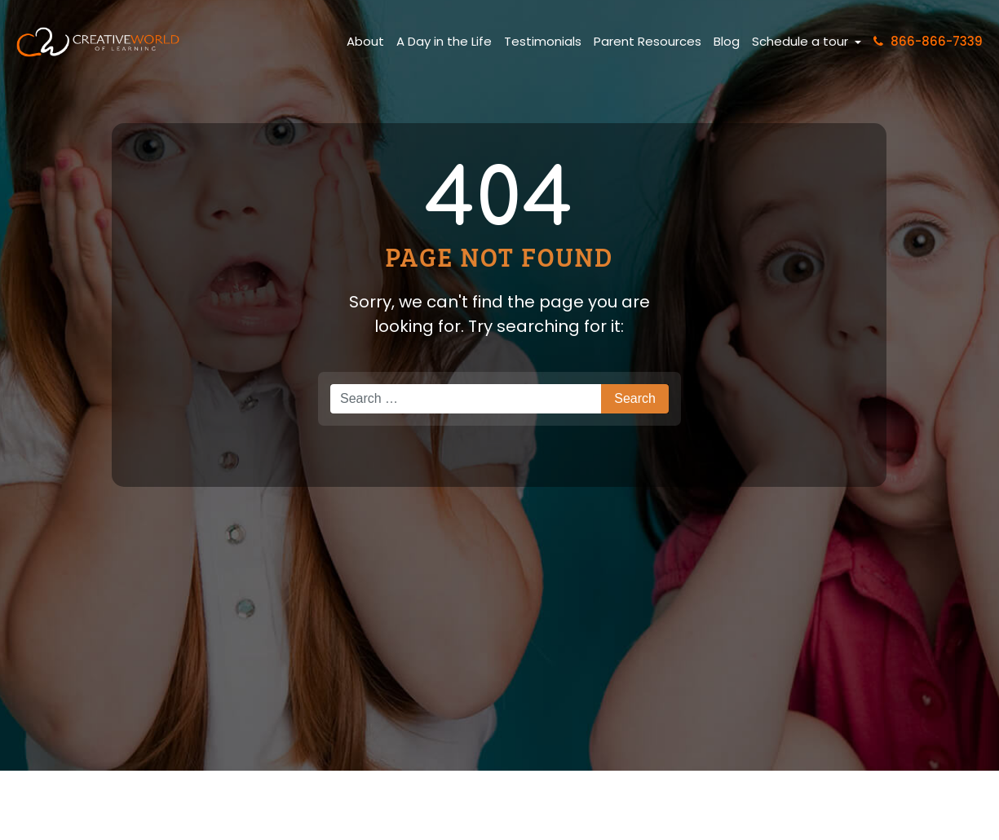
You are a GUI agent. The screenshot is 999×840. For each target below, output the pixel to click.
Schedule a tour (801, 41)
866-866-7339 (928, 41)
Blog (727, 41)
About (365, 41)
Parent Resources (647, 41)
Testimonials (542, 41)
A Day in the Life (444, 41)
